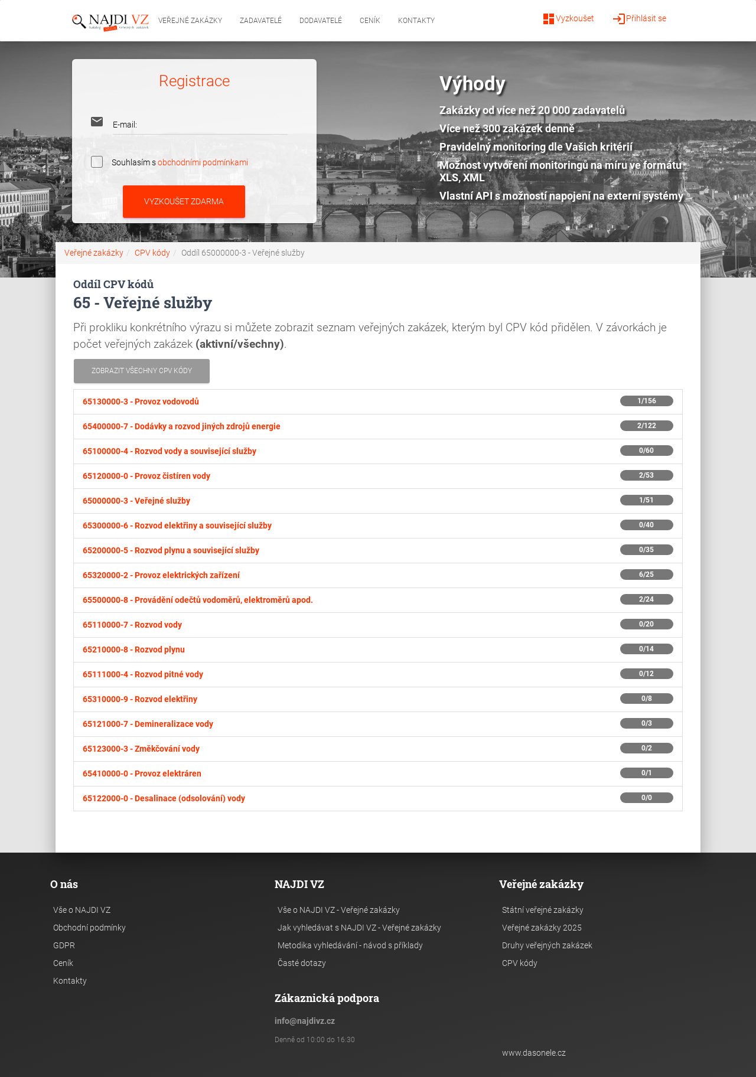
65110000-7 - (132, 624)
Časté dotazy (302, 963)
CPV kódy (152, 252)
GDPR (64, 945)
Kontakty (416, 21)
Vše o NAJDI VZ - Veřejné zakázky (339, 910)
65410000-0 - (142, 773)
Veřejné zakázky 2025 (542, 927)
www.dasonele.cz (534, 1053)
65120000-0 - (146, 476)
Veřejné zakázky (190, 21)
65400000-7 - (182, 426)
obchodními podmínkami (203, 162)
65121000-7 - (148, 724)
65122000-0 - (164, 798)
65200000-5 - (171, 550)
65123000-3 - (141, 748)
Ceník (370, 21)
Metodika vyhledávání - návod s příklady (350, 945)
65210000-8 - (134, 649)
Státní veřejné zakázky (543, 910)
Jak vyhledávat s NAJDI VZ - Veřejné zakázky (359, 927)
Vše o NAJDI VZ (81, 910)
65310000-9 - (140, 699)
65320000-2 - (161, 575)
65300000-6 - (177, 525)
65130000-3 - (141, 401)
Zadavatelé (261, 21)
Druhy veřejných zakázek (547, 945)
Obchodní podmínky (89, 927)
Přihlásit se (639, 19)
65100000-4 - (169, 451)
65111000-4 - (143, 674)
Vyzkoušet (568, 19)
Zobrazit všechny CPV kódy (142, 371)
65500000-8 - (198, 600)
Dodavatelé (320, 21)
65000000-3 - (136, 500)
